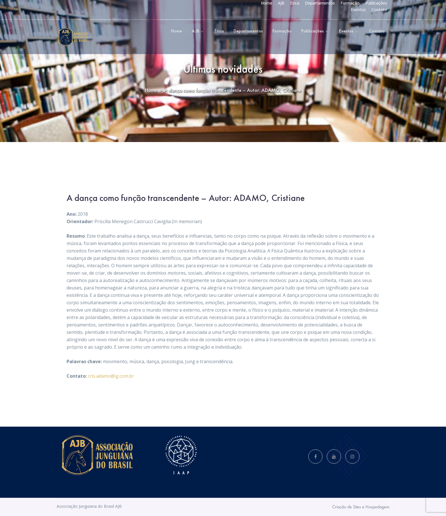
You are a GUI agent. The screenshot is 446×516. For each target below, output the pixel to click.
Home (266, 3)
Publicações (376, 3)
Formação (350, 3)
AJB (281, 3)
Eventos (358, 9)
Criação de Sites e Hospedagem (360, 507)
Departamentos (320, 3)
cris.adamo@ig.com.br (111, 376)
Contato (379, 9)
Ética (294, 3)
